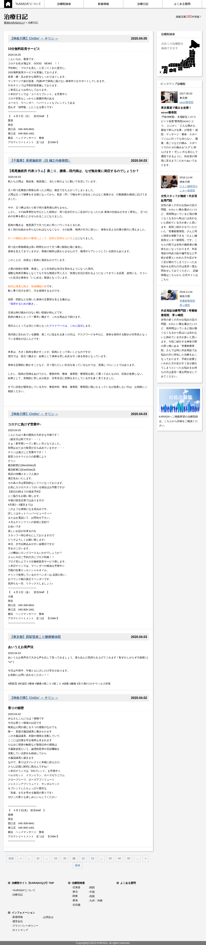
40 (119, 858)
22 (83, 858)
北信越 (76, 904)
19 (55, 858)
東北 (75, 891)
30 (110, 858)
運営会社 (18, 921)
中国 (92, 891)
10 (38, 858)
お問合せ (48, 917)
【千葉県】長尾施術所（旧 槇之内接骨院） (40, 160)
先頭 (11, 858)
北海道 (76, 887)
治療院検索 (78, 882)
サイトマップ (20, 930)
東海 (75, 900)
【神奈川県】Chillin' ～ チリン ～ (34, 38)
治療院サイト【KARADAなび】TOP (33, 882)
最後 (77, 865)
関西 (92, 887)
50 (128, 858)
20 (64, 858)
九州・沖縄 (96, 900)
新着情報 (18, 917)
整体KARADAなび (14, 22)
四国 (92, 896)
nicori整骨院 (186, 102)
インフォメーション (23, 912)
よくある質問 (128, 882)
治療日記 (18, 894)
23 (92, 858)
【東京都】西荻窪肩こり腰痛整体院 (35, 637)
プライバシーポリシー (25, 925)
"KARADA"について (24, 890)
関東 (75, 896)
